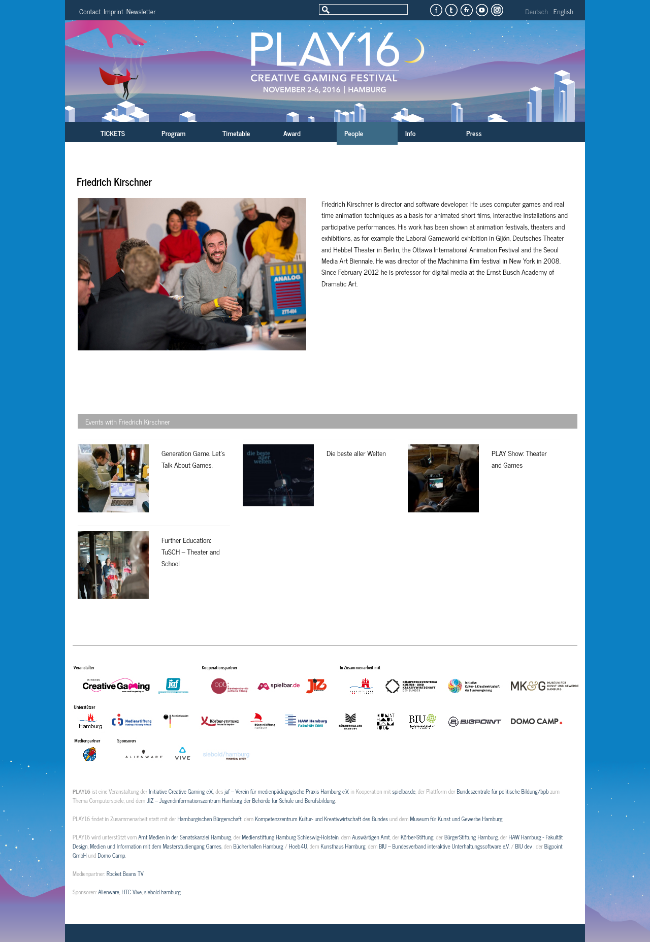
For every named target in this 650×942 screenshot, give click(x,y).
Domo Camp (111, 855)
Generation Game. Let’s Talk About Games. (193, 458)
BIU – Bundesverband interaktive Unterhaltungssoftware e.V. (444, 846)
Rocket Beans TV (125, 873)
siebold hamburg (162, 891)
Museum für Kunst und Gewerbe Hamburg (456, 818)
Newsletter (141, 11)
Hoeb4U (298, 846)
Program (173, 133)
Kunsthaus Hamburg (342, 846)
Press (474, 133)
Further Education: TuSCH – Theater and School (190, 551)
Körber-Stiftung (417, 836)
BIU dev (524, 846)
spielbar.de (403, 791)
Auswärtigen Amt (370, 836)
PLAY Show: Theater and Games (519, 458)
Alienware (108, 891)
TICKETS (113, 133)
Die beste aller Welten (356, 453)
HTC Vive (131, 891)
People (353, 133)
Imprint (113, 11)
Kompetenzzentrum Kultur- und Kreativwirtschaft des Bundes (321, 818)
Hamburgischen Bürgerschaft (209, 818)
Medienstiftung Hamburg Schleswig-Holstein (290, 836)
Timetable (236, 133)
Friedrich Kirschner (114, 181)
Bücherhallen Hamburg (258, 846)
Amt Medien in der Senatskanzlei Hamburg (184, 836)
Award (292, 133)
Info (410, 133)
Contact (90, 11)
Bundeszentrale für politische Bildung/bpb (502, 791)
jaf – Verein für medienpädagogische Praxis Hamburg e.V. (286, 791)
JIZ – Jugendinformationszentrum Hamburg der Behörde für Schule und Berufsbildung (241, 800)
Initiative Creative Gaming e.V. (181, 791)
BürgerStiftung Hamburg (471, 836)
